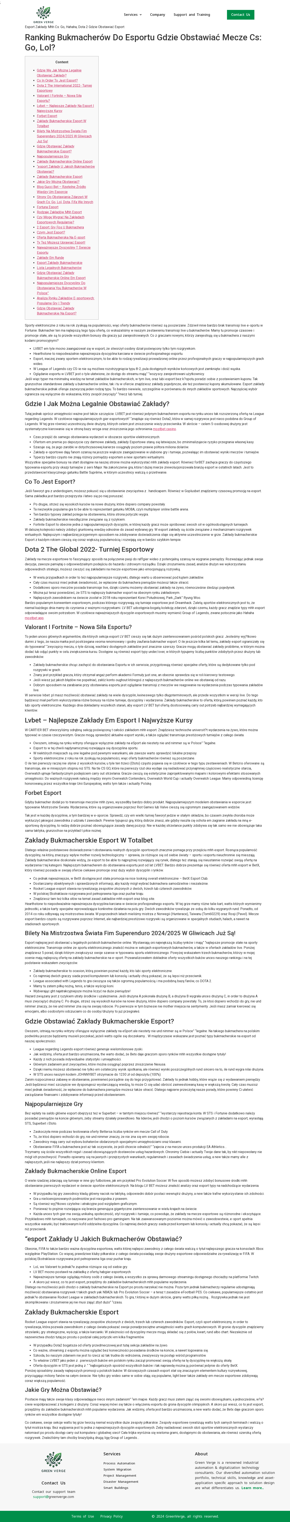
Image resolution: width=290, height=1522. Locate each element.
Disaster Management (120, 1482)
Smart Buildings (115, 1488)
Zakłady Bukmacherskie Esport (59, 177)
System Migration (117, 1469)
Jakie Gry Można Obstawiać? (58, 182)
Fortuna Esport (47, 207)
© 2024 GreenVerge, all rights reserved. (185, 1516)
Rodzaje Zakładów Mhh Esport (59, 212)
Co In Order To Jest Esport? (57, 80)
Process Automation (119, 1463)
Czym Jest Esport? (51, 232)
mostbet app (34, 618)
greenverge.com (53, 1497)
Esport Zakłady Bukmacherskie (59, 263)
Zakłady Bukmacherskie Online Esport (65, 161)
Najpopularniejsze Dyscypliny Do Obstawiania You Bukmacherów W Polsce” (61, 288)
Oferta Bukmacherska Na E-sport (61, 237)
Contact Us (240, 14)
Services (133, 14)
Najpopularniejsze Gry (53, 156)
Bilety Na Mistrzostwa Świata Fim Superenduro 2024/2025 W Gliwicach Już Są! (64, 136)
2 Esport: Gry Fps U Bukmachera (60, 227)
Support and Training (192, 14)
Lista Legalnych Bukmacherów (59, 268)
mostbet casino (164, 429)
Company (157, 14)
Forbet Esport (47, 116)
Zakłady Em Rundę (50, 258)
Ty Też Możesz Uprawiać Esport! (61, 242)
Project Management (119, 1475)
